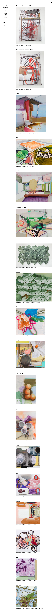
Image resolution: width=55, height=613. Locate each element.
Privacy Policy (6, 26)
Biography (5, 23)
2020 (5, 17)
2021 (4, 15)
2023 (5, 13)
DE (49, 2)
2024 (5, 11)
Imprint (4, 25)
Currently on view (7, 5)
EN (51, 2)
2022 (5, 14)
